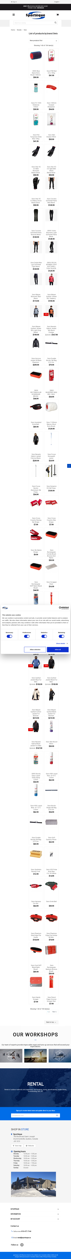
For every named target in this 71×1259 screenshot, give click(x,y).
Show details (60, 643)
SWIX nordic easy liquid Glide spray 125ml (36, 776)
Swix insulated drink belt (36, 423)
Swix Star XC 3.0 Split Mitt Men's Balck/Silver (51, 169)
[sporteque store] (35, 1184)
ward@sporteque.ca (24, 1238)
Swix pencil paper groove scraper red (51, 999)
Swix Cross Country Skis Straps (51, 520)
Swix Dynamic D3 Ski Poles (52, 487)
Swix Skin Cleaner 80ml (51, 136)
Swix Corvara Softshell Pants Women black (35, 232)
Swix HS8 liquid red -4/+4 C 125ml (51, 776)
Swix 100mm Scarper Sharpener (51, 105)
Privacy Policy (47, 1256)
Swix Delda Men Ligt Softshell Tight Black (36, 264)
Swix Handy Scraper (36, 998)
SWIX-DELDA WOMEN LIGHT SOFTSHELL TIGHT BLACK (51, 265)
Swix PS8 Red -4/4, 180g (52, 72)
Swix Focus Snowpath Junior (52, 456)
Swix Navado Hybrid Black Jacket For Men (35, 744)
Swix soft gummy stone (51, 838)
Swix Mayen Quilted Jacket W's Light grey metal (36, 329)
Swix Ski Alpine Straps (36, 551)
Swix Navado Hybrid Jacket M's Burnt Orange (51, 329)
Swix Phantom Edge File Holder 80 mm (51, 935)
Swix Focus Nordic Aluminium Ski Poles (36, 489)
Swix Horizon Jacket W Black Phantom (35, 360)
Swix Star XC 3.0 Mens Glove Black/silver (35, 201)
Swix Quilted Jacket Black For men (51, 680)
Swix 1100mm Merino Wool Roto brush (51, 424)
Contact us (15, 1226)
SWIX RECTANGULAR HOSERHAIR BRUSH (35, 393)
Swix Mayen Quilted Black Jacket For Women (51, 712)
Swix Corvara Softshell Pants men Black (51, 201)
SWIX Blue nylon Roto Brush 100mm (36, 73)
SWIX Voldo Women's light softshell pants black (51, 233)
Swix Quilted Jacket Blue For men (35, 680)
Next (54, 1012)
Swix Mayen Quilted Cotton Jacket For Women (36, 712)
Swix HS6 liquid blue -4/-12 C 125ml (36, 807)
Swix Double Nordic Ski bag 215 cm (51, 360)
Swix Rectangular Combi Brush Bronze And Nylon (51, 554)
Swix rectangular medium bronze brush (51, 968)
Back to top (51, 1022)
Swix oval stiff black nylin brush (36, 967)
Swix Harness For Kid (36, 902)
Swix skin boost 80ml (51, 743)
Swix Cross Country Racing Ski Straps (35, 520)
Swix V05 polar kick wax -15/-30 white (51, 871)
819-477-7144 (26, 1231)
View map (18, 1146)
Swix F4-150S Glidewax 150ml (36, 105)
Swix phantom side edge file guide (36, 935)
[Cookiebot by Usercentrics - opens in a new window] (60, 608)
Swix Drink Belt (51, 901)
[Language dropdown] (57, 2)
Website (31, 1146)
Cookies (54, 1256)
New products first (43, 41)
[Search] (35, 23)
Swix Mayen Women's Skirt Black (36, 296)
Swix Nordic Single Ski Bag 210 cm (51, 807)
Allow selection (35, 649)
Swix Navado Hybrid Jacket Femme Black (36, 456)
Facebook (22, 1245)
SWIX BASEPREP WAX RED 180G (51, 392)
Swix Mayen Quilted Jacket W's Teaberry (51, 296)
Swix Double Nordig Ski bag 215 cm (36, 839)
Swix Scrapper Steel (52, 583)
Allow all (58, 649)
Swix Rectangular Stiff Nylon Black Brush (36, 585)
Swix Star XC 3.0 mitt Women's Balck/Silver (36, 169)
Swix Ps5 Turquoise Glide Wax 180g (36, 137)
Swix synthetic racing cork (36, 870)
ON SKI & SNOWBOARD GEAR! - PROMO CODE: (35, 7)
